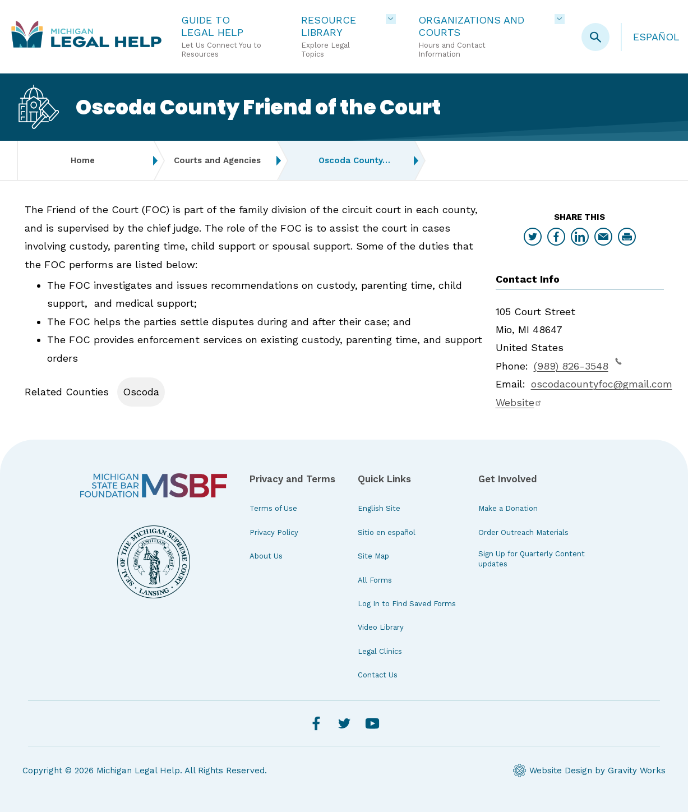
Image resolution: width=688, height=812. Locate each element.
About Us (266, 556)
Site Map (373, 556)
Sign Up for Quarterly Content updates (531, 559)
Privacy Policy (274, 532)
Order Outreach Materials (523, 532)
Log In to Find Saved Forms (407, 603)
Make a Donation (508, 508)
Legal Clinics (380, 651)
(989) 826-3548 (578, 364)
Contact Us (378, 675)
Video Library (381, 627)
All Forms (375, 580)
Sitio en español (386, 532)
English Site (379, 508)
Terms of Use (273, 508)
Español (656, 37)
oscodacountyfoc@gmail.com (601, 384)
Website (519, 402)
